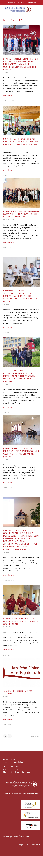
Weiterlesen (9, 95)
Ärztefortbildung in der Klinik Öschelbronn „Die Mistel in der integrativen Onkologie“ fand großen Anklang (19, 376)
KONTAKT (32, 2)
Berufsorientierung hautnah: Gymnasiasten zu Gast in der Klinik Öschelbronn (21, 214)
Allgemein (6, 72)
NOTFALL (22, 2)
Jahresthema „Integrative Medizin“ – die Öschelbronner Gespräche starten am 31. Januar (21, 452)
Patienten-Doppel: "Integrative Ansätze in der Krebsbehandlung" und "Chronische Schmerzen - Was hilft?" (21, 296)
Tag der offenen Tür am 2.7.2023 (17, 692)
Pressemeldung (8, 219)
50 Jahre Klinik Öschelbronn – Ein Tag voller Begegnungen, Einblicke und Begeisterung (21, 141)
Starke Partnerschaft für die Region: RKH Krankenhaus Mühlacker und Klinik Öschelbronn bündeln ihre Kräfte (21, 64)
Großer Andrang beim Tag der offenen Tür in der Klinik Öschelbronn (21, 621)
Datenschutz (35, 844)
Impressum (23, 844)
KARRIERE (12, 2)
